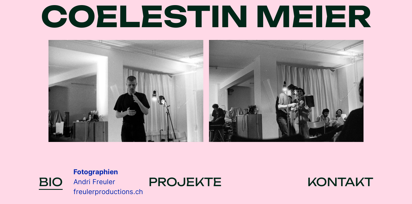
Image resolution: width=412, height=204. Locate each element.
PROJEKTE (185, 182)
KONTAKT (340, 182)
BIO (51, 182)
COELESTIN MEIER (206, 16)
